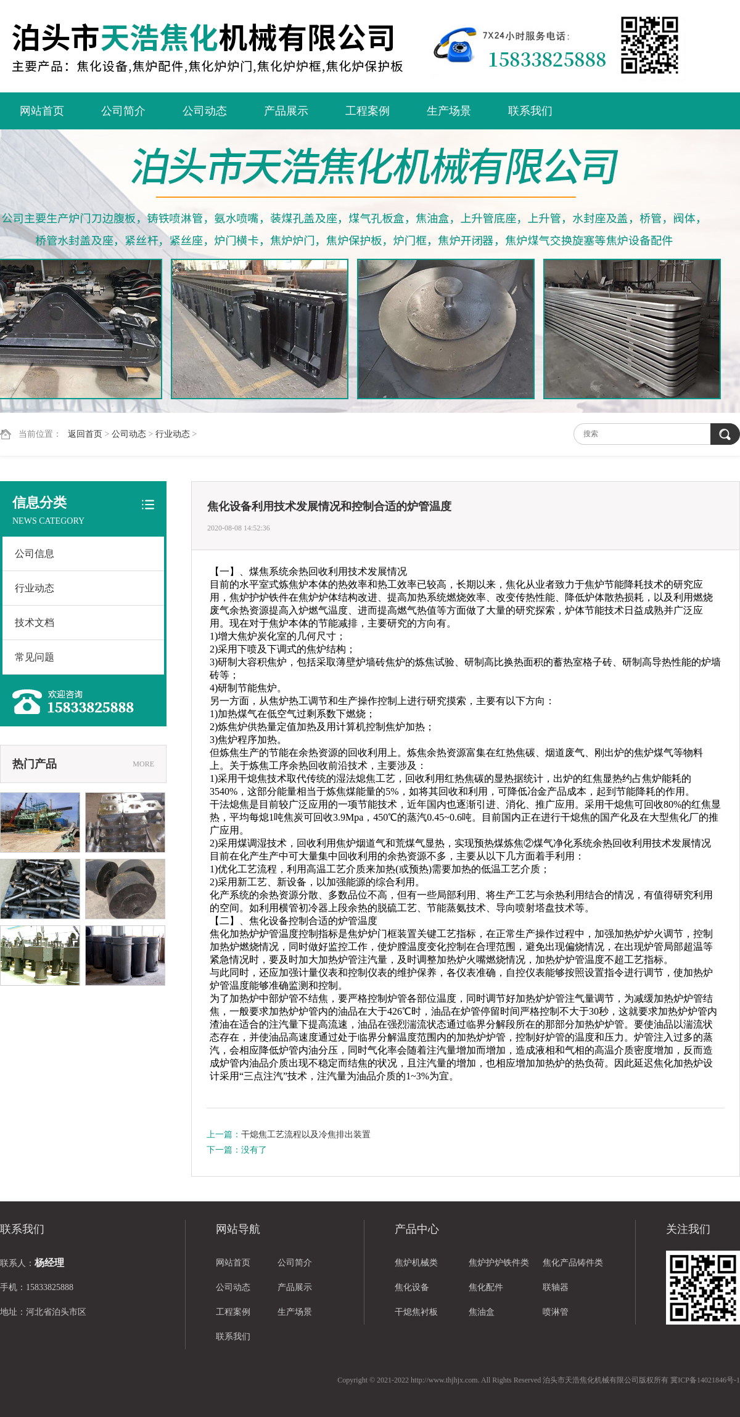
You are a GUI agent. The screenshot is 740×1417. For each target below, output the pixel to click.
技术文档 (34, 622)
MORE (143, 764)
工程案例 (367, 111)
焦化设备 (412, 1287)
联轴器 (556, 1287)
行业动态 (172, 434)
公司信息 (34, 553)
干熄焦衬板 (416, 1312)
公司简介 (123, 111)
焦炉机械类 (416, 1262)
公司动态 (205, 111)
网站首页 (42, 111)
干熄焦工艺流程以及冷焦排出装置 (306, 1134)
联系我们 (530, 111)
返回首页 (85, 434)
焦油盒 (482, 1312)
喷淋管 (556, 1312)
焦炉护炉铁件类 (499, 1262)
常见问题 (34, 657)
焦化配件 (486, 1287)
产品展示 (286, 111)
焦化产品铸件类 (573, 1262)
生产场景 (449, 111)
